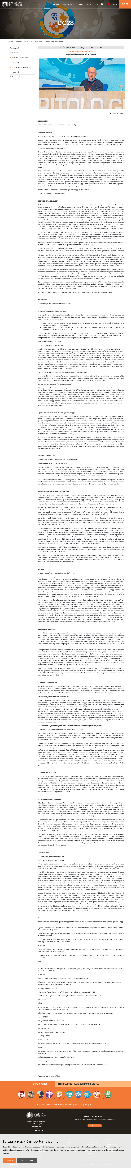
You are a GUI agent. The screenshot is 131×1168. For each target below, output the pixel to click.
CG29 (125, 4)
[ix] (102, 222)
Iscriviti (94, 1125)
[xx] (92, 816)
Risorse (88, 4)
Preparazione (16, 72)
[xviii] (89, 658)
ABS (81, 1105)
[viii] (43, 220)
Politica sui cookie (27, 1160)
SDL (42, 1105)
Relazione (15, 62)
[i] (87, 136)
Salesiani (56, 4)
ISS (76, 1105)
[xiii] (39, 1021)
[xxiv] (52, 906)
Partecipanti (14, 48)
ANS (37, 1105)
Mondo (80, 4)
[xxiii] (117, 868)
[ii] (106, 154)
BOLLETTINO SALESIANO (54, 1105)
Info (96, 4)
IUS (86, 1105)
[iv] (59, 165)
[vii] (96, 209)
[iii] (57, 163)
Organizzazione (68, 4)
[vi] (102, 182)
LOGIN (115, 4)
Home (47, 4)
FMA (91, 1105)
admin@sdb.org (36, 1130)
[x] (46, 234)
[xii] (61, 259)
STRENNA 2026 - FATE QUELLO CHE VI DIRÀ (78, 1083)
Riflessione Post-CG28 (20, 58)
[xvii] (59, 654)
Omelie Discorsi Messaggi (54, 42)
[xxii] (54, 836)
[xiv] (106, 514)
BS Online (68, 1105)
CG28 (31, 42)
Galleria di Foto (15, 77)
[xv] (73, 562)
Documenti (39, 42)
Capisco (10, 1160)
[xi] (93, 245)
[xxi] (57, 830)
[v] (60, 175)
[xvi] (77, 639)
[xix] (75, 809)
